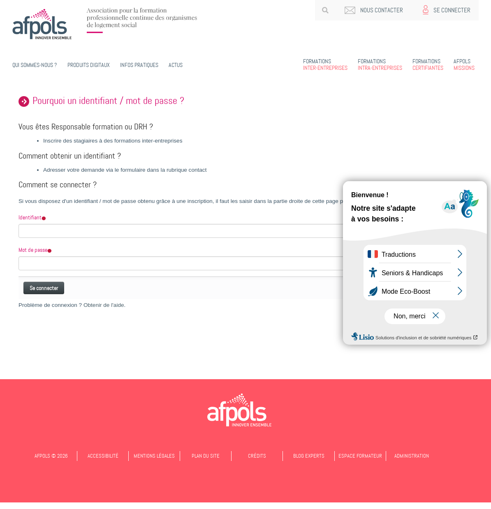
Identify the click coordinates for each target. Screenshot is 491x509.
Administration (411, 455)
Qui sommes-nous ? (34, 65)
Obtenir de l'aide (103, 305)
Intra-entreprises (380, 64)
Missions (464, 64)
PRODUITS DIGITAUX (88, 65)
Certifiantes (427, 64)
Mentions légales (154, 455)
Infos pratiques (139, 65)
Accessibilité (103, 455)
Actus (176, 65)
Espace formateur (360, 455)
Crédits (257, 455)
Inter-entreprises (325, 64)
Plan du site (206, 455)
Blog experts (308, 455)
